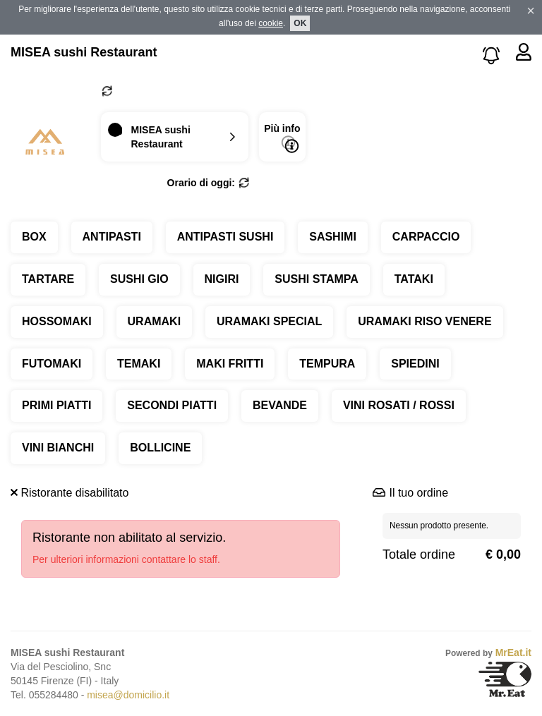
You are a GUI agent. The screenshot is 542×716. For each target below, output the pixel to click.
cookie (270, 23)
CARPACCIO (426, 237)
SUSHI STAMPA (317, 279)
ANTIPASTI (112, 237)
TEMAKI (138, 364)
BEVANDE (280, 405)
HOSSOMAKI (57, 321)
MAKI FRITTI (229, 364)
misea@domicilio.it (128, 694)
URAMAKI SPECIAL (269, 321)
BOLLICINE (160, 448)
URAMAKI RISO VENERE (424, 321)
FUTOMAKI (51, 364)
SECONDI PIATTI (172, 405)
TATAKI (414, 279)
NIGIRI (222, 279)
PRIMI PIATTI (56, 405)
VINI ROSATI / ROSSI (398, 405)
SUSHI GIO (139, 279)
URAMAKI (154, 321)
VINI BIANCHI (58, 448)
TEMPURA (327, 364)
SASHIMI (332, 237)
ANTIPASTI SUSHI (225, 237)
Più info (282, 138)
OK (300, 23)
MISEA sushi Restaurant (84, 52)
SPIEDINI (415, 364)
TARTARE (48, 279)
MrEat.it (513, 652)
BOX (34, 237)
